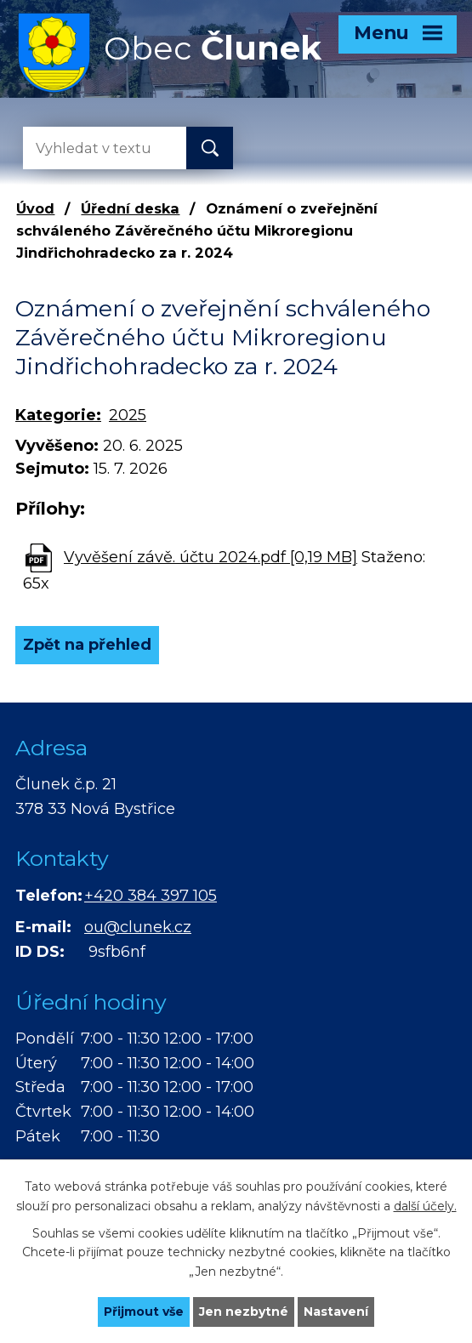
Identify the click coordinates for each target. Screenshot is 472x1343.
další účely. (425, 1205)
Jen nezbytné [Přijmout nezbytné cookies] (243, 1311)
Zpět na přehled (87, 644)
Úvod (35, 208)
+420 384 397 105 (150, 895)
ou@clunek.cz (137, 927)
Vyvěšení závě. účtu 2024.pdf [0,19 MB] (210, 557)
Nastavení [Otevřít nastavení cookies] (336, 1311)
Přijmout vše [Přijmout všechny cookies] (144, 1311)
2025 (127, 415)
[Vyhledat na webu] (91, 148)
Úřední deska (130, 208)
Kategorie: (58, 415)
